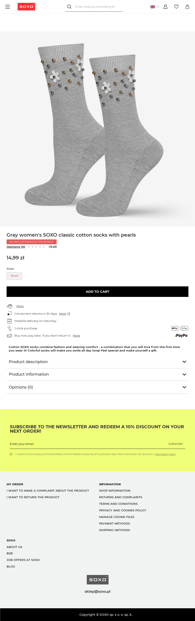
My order (15, 484)
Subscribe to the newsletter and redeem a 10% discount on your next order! (97, 429)
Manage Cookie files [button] (116, 517)
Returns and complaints (120, 497)
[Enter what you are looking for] (94, 7)
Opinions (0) (16, 246)
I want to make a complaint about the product (48, 490)
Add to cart (97, 291)
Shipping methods (114, 530)
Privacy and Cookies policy (122, 510)
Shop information (115, 490)
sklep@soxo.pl (98, 591)
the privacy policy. (165, 454)
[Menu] (8, 6)
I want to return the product (33, 497)
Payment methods (114, 523)
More (20, 306)
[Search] (70, 7)
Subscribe (175, 443)
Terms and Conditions (118, 503)
